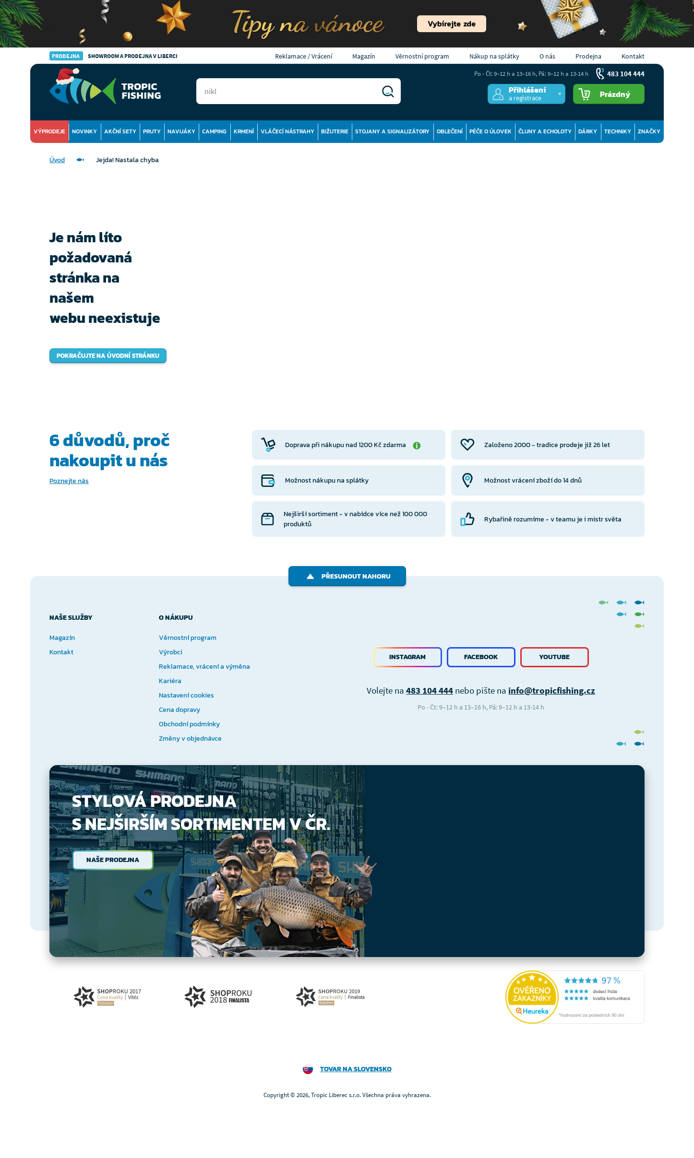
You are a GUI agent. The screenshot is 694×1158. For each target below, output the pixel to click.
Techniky (617, 131)
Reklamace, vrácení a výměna (204, 667)
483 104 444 (429, 690)
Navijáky (181, 131)
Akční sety (120, 131)
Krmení (244, 131)
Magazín (363, 56)
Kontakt (633, 56)
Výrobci (170, 652)
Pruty (152, 131)
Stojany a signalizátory (392, 131)
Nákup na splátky (494, 56)
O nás (547, 56)
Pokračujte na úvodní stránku (108, 355)
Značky (649, 131)
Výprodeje (49, 131)
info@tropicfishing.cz (551, 690)
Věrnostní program (422, 56)
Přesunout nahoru (347, 576)
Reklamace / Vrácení (303, 56)
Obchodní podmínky (189, 724)
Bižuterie (334, 131)
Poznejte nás (69, 481)
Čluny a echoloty (545, 131)
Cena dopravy (179, 710)
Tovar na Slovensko (356, 1069)
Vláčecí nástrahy (287, 131)
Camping (214, 131)
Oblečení (450, 131)
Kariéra (170, 681)
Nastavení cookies (186, 695)
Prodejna (588, 56)
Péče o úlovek (490, 131)
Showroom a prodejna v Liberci (113, 55)
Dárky (587, 131)
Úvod (57, 160)
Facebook (481, 657)
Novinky (84, 131)
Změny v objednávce (190, 738)
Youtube (554, 657)
